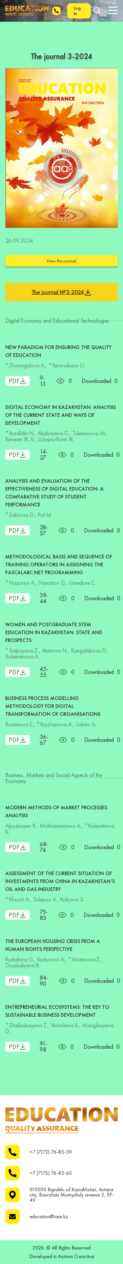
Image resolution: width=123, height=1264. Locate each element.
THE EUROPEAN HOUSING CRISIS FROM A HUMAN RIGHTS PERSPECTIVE (52, 945)
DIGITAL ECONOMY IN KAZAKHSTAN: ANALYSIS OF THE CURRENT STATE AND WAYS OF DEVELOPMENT (60, 415)
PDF (18, 381)
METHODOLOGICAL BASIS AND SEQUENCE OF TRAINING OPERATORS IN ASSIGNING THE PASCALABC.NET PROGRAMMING (58, 564)
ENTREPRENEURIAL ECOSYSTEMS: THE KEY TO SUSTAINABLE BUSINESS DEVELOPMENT (57, 1011)
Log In (77, 10)
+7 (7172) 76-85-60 (51, 1173)
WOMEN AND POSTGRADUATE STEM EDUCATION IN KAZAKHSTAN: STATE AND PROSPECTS (53, 632)
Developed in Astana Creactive (61, 1256)
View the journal (61, 261)
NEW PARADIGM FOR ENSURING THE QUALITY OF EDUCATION (58, 351)
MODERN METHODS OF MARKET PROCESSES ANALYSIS (56, 811)
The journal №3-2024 (61, 292)
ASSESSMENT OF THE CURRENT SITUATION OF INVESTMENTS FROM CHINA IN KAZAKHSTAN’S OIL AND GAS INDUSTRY (60, 881)
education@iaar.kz (49, 1216)
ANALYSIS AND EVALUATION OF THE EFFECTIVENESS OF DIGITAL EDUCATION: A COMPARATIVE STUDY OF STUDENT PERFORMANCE (54, 492)
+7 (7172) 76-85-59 (51, 1152)
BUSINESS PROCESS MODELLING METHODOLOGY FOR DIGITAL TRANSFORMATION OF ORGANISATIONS (52, 706)
